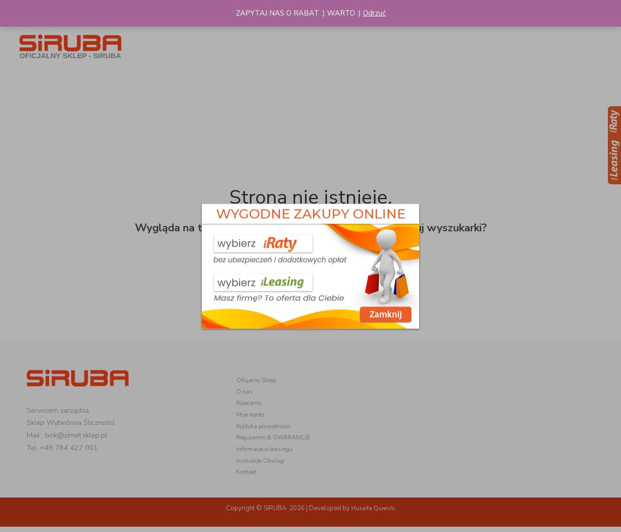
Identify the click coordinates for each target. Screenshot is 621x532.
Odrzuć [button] (374, 13)
